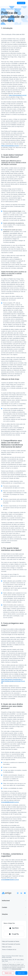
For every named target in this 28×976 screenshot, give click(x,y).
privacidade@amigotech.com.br (10, 802)
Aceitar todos (21, 973)
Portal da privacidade (16, 968)
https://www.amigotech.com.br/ (18, 95)
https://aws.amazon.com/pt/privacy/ (11, 679)
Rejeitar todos (8, 973)
